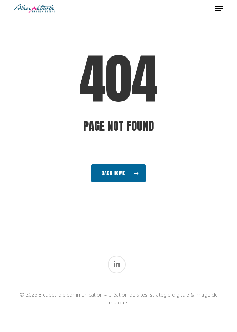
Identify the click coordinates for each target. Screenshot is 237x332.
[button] (219, 8)
